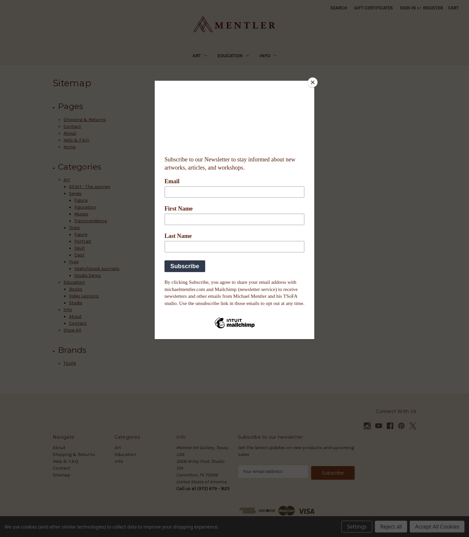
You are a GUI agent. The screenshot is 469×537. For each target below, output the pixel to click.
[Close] (313, 82)
